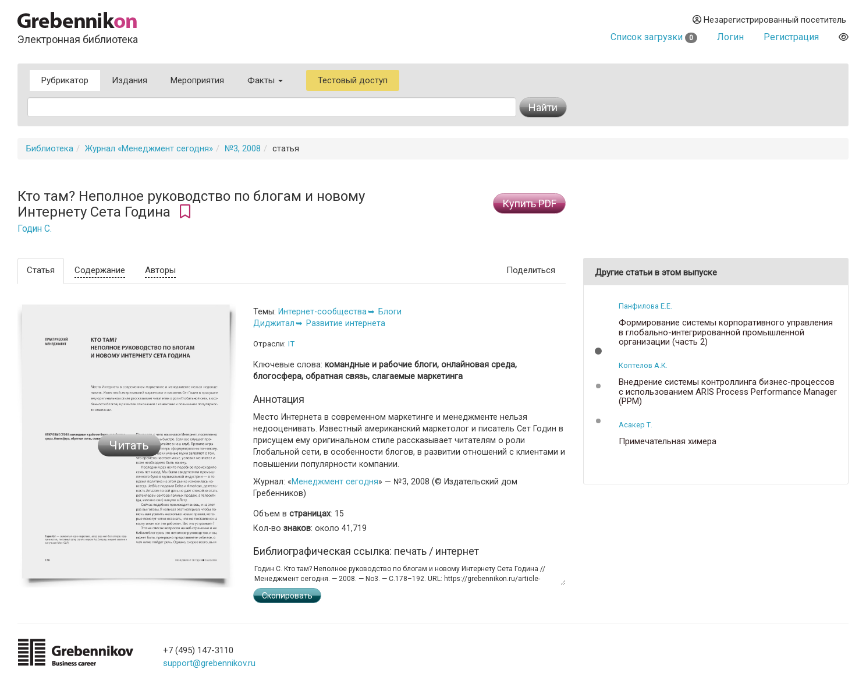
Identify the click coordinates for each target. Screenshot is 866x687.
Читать (129, 445)
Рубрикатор (64, 80)
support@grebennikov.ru (209, 663)
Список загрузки (654, 37)
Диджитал (273, 323)
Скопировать (287, 595)
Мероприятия (197, 80)
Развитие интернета (345, 323)
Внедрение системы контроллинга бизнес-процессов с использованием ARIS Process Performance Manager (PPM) (728, 391)
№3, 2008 (243, 148)
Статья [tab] (41, 270)
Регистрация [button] (791, 37)
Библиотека (49, 148)
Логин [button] (730, 37)
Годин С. (34, 229)
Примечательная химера (667, 442)
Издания (129, 80)
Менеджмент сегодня (335, 481)
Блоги (390, 311)
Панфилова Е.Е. (645, 306)
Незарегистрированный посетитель (769, 20)
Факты (265, 80)
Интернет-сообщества (322, 311)
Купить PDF (529, 203)
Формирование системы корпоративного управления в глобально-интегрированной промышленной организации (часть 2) (726, 332)
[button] (598, 351)
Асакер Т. (635, 424)
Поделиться (530, 270)
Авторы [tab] (160, 270)
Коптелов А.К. (643, 365)
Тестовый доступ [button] (353, 80)
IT (291, 343)
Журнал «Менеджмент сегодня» (149, 148)
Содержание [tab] (99, 270)
